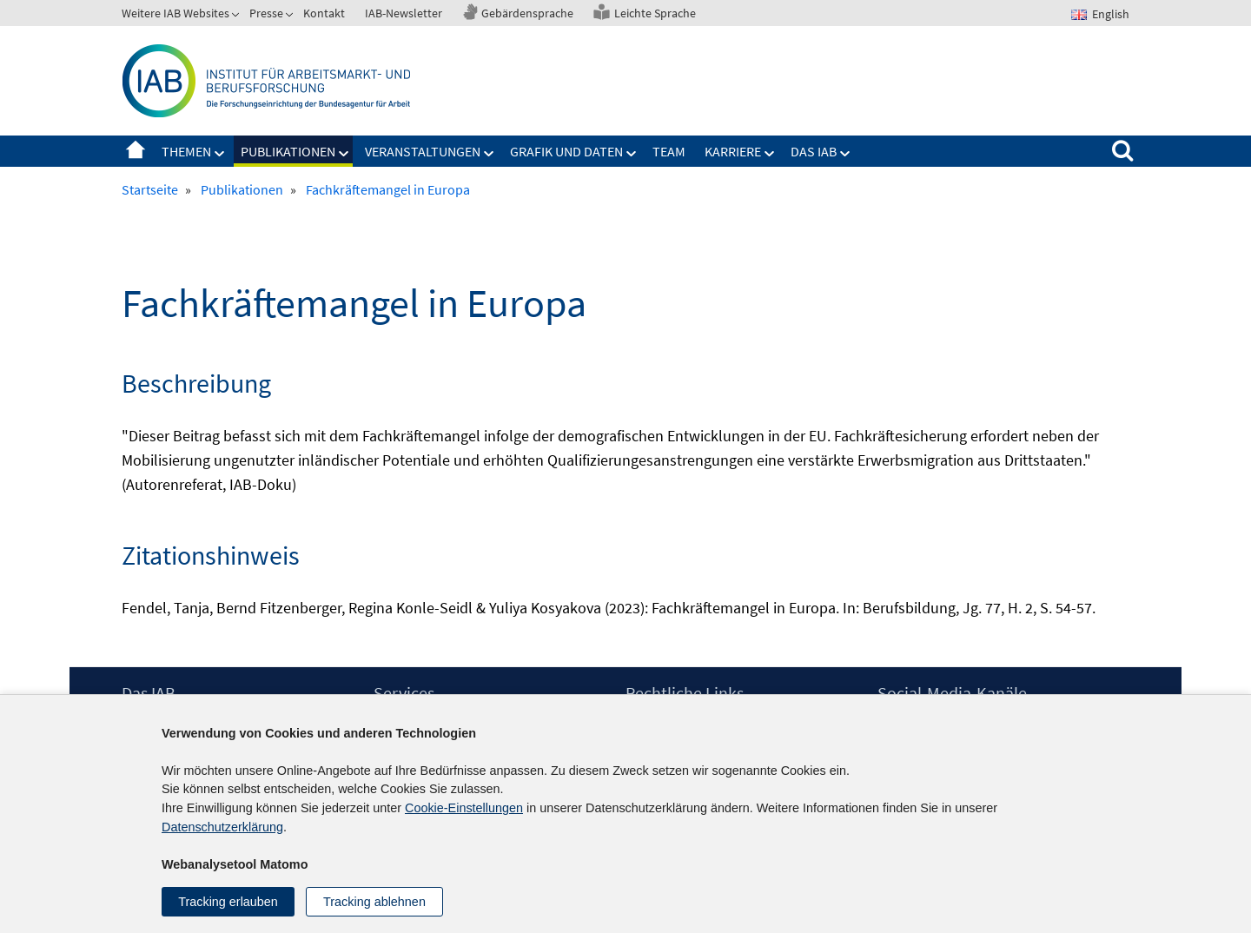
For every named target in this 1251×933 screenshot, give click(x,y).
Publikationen (288, 151)
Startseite (135, 151)
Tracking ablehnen (374, 902)
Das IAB (814, 151)
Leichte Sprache (655, 13)
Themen (186, 151)
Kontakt (324, 13)
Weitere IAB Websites (175, 13)
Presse (266, 13)
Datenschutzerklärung (222, 827)
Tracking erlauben (228, 902)
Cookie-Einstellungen (464, 808)
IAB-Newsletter (403, 13)
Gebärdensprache (527, 13)
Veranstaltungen (422, 151)
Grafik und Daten (566, 151)
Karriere (733, 151)
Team (668, 151)
